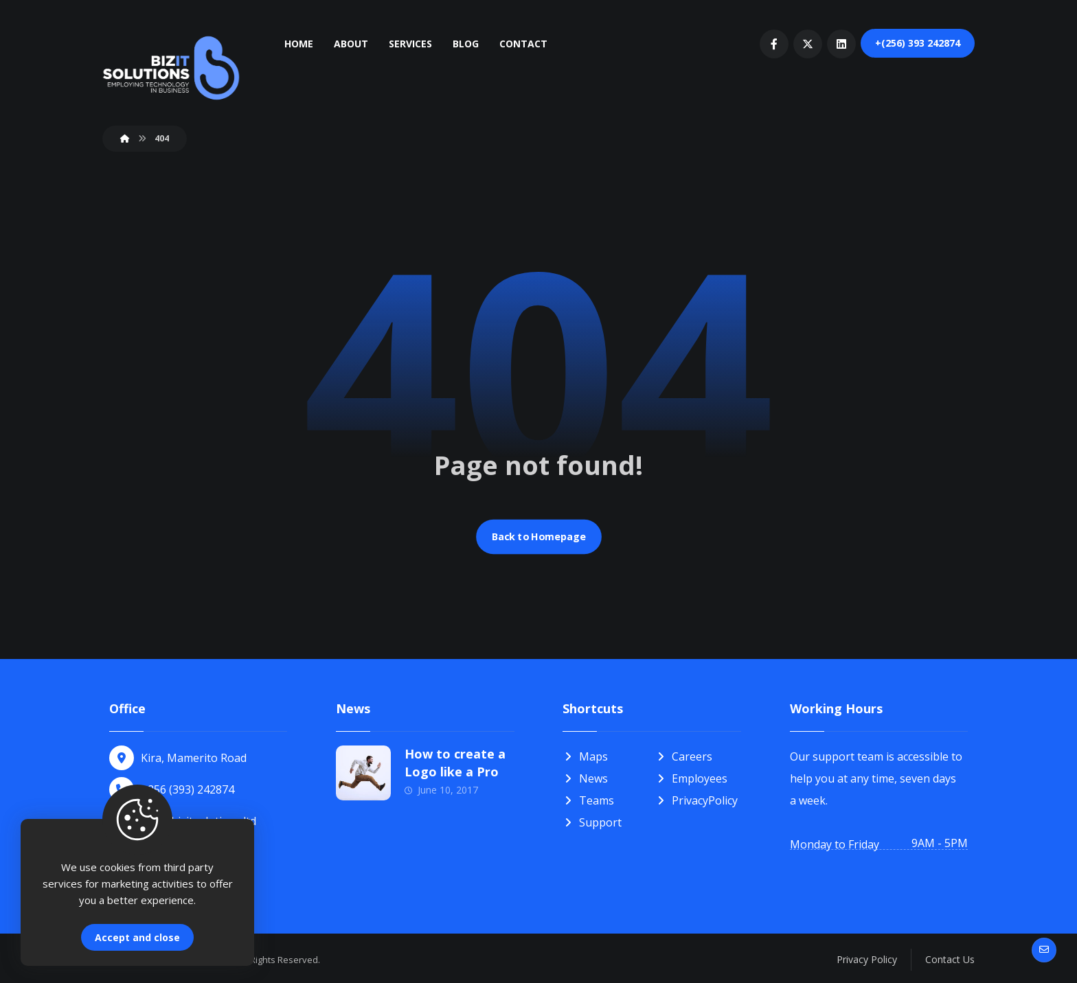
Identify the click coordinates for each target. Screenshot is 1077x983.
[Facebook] (774, 44)
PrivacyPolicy (696, 800)
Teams (588, 800)
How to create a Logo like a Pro (455, 762)
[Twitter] (807, 44)
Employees (691, 778)
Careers (683, 756)
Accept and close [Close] (137, 937)
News (585, 778)
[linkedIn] (841, 44)
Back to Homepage (538, 537)
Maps (585, 756)
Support (592, 822)
